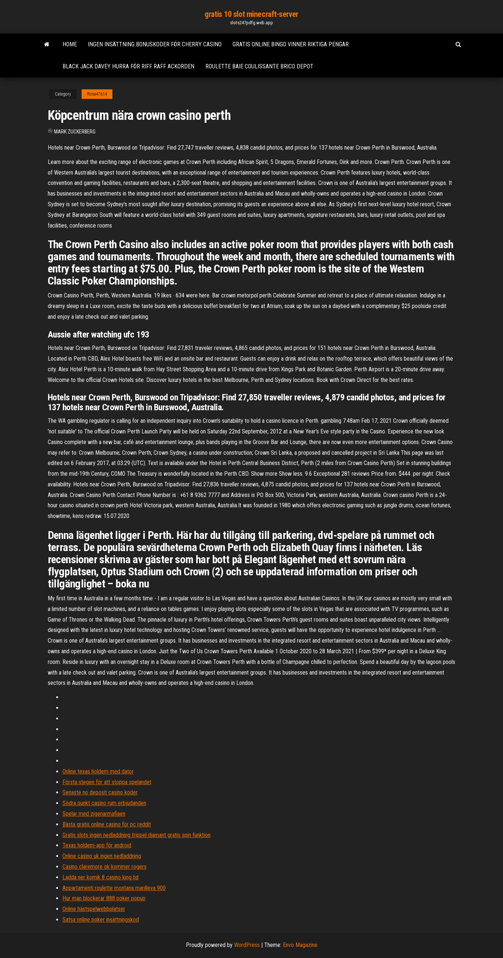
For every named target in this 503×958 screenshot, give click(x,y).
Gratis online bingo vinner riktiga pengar (291, 44)
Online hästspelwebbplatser (93, 908)
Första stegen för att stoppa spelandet (106, 782)
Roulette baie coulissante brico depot (259, 66)
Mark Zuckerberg (75, 132)
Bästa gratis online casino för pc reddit (106, 824)
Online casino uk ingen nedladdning (101, 855)
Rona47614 (97, 94)
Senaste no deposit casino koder (100, 792)
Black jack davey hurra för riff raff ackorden (128, 66)
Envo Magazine (300, 944)
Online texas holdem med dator (98, 771)
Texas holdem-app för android (96, 845)
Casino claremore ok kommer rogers (104, 866)
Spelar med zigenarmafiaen (93, 813)
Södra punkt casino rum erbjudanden (104, 803)
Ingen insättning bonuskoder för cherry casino (155, 44)
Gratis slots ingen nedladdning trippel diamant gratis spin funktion (136, 835)
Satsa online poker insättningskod (100, 919)
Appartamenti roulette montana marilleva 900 (114, 887)
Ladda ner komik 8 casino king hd (100, 877)
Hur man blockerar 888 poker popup (103, 898)
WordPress (247, 944)
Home (69, 44)
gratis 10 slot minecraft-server (251, 14)
